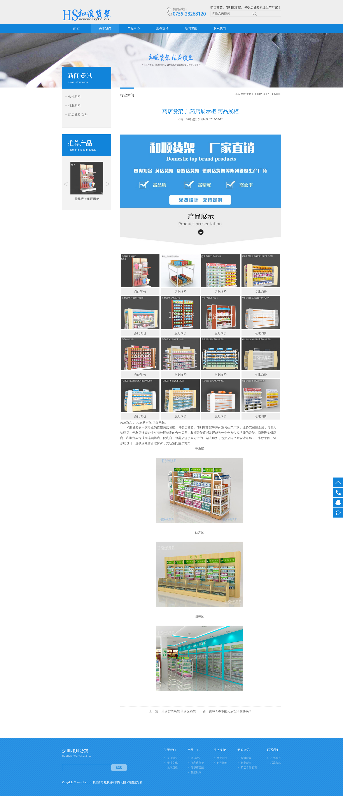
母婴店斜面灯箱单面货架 (211, 256)
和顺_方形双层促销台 (170, 256)
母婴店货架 (197, 767)
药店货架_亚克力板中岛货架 (213, 381)
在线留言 (338, 513)
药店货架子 (127, 422)
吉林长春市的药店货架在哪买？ (230, 711)
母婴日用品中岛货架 (210, 298)
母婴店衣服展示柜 (129, 256)
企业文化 (172, 762)
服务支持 (162, 28)
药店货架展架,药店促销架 (178, 711)
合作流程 (222, 762)
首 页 (76, 28)
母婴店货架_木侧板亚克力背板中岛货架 (257, 256)
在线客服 (338, 502)
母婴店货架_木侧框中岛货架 (133, 298)
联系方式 (275, 762)
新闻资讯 (191, 28)
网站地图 (120, 782)
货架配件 (196, 772)
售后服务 (222, 757)
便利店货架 (197, 762)
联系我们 (220, 28)
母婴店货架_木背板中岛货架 (173, 339)
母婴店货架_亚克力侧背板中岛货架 (255, 298)
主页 (249, 94)
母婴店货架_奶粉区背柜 (171, 298)
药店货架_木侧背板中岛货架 (173, 381)
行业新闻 (74, 105)
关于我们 (105, 28)
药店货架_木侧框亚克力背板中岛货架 (256, 339)
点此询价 (140, 291)
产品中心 (134, 28)
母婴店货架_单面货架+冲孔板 (253, 381)
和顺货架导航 (134, 782)
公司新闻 (74, 96)
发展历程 (172, 767)
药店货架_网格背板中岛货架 (213, 339)
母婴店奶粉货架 (128, 339)
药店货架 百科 (78, 114)
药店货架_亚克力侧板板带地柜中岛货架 (137, 381)
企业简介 (172, 757)
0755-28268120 (338, 492)
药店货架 (196, 757)
